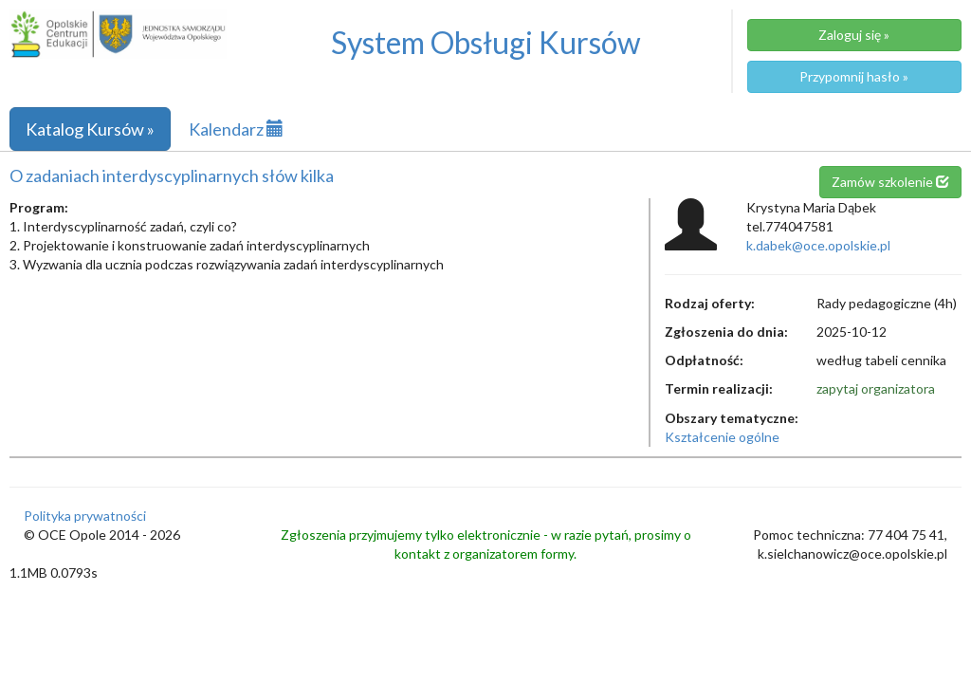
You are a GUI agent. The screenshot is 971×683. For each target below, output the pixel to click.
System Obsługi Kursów (486, 42)
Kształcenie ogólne (722, 437)
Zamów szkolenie (890, 182)
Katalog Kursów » (90, 129)
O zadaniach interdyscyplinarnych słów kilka (171, 175)
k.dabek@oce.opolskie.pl (818, 245)
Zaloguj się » (853, 35)
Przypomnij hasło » (853, 76)
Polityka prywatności (85, 516)
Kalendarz (236, 129)
